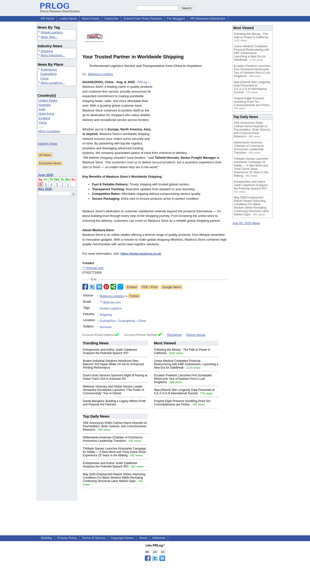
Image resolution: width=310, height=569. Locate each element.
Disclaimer (174, 335)
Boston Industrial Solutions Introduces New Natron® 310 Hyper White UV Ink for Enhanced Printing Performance (113, 364)
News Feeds (90, 18)
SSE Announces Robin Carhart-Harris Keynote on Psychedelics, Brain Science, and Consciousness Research (115, 426)
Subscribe (111, 18)
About (143, 538)
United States (48, 100)
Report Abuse (195, 335)
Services (106, 327)
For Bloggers (176, 18)
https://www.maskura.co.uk (141, 253)
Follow (134, 296)
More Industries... (53, 55)
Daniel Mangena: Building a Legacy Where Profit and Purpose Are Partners (114, 402)
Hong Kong (46, 113)
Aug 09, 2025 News (246, 223)
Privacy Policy (67, 538)
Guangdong (48, 74)
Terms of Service (94, 538)
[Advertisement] (191, 115)
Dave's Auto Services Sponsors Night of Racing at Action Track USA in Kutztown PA (115, 377)
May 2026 (45, 189)
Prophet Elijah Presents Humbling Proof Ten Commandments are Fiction (182, 402)
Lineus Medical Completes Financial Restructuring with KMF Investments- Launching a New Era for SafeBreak (186, 364)
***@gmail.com (93, 268)
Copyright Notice (122, 538)
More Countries (49, 131)
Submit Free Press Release (143, 18)
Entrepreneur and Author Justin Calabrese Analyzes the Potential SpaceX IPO (110, 351)
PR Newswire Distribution (208, 18)
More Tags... (49, 37)
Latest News (68, 18)
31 (73, 193)
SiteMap (46, 538)
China (44, 78)
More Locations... (53, 83)
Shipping (47, 51)
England (44, 118)
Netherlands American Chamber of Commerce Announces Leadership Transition (112, 439)
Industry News (47, 143)
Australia (45, 105)
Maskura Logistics (100, 74)
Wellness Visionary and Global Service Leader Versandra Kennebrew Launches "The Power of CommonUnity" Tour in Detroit (113, 390)
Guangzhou (49, 69)
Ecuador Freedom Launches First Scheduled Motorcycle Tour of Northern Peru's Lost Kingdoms (183, 379)
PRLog (142, 82)
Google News (171, 287)
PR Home (47, 18)
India (42, 109)
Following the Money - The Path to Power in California (251, 35)
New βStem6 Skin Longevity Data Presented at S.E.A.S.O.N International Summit (184, 391)
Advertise (158, 538)
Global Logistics (52, 32)
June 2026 (45, 175)
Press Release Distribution (60, 9)
